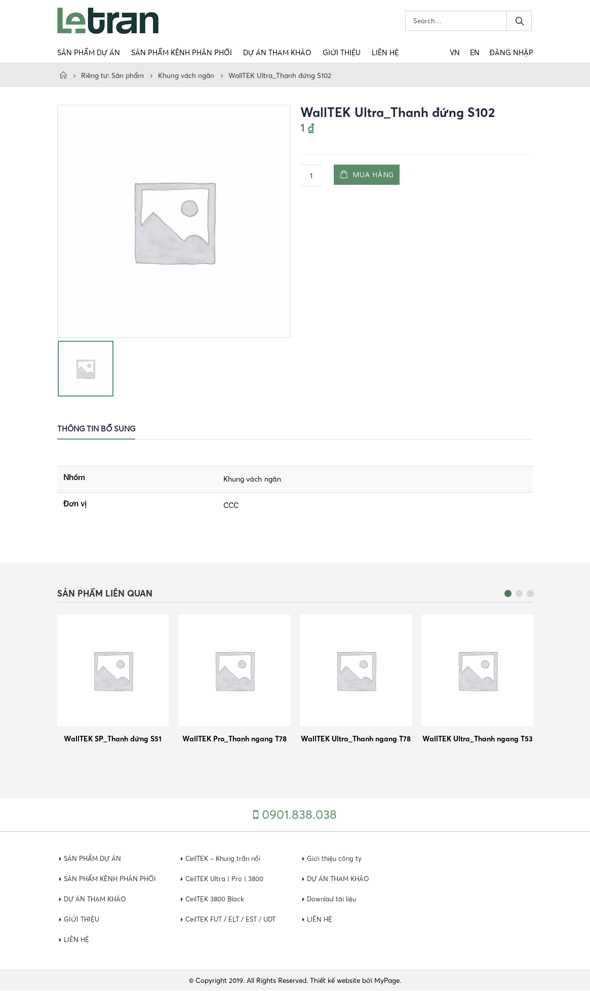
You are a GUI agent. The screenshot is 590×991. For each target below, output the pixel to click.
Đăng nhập (511, 52)
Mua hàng (376, 175)
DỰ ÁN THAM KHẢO (277, 52)
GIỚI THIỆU (342, 52)
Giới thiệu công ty (335, 859)
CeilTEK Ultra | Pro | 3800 (225, 879)
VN (455, 52)
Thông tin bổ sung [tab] (96, 428)
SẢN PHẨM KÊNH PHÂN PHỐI (181, 52)
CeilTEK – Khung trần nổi (225, 859)
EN (475, 52)
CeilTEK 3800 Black (216, 899)
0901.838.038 (299, 815)
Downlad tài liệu (332, 899)
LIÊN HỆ (385, 52)
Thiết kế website (335, 981)
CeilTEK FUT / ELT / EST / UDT (234, 920)
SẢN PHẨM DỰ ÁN (88, 52)
